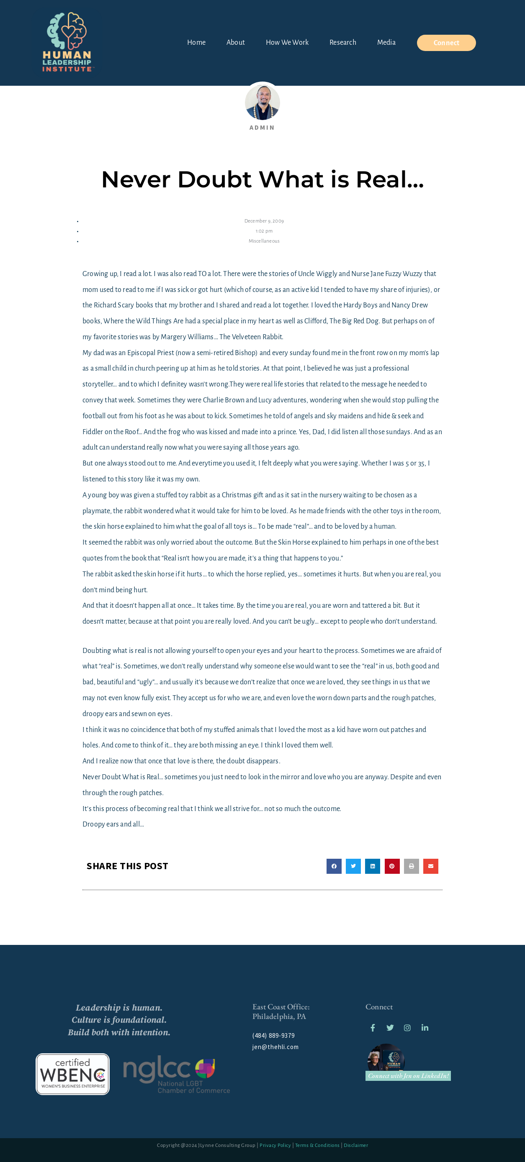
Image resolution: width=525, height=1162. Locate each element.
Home (196, 42)
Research (342, 42)
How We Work (287, 42)
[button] (334, 865)
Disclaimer (356, 1144)
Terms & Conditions (317, 1144)
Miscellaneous (264, 240)
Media (386, 42)
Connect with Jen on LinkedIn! (408, 1074)
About (235, 42)
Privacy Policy (275, 1144)
